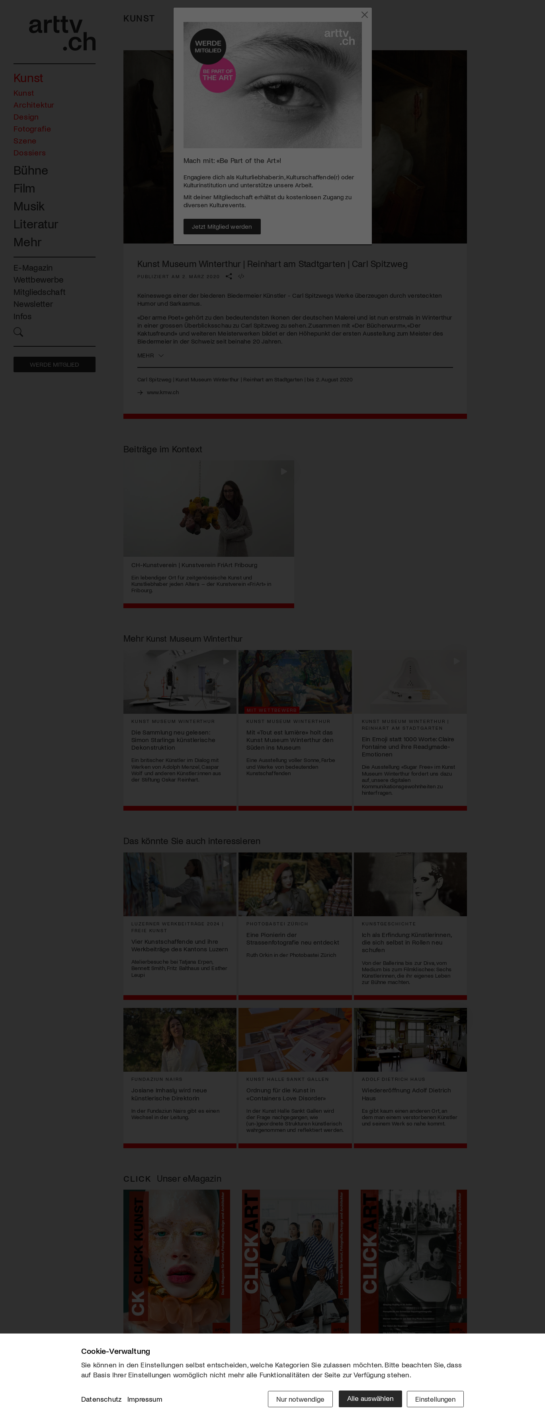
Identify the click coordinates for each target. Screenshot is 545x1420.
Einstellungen (434, 1398)
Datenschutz (101, 1399)
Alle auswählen (367, 1398)
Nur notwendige (297, 1398)
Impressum (144, 1399)
